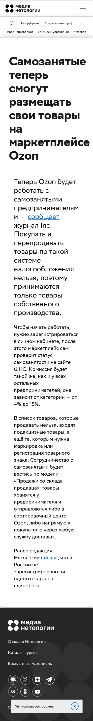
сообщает (44, 216)
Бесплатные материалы (30, 663)
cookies (48, 706)
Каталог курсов (23, 652)
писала (49, 557)
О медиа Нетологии (27, 641)
